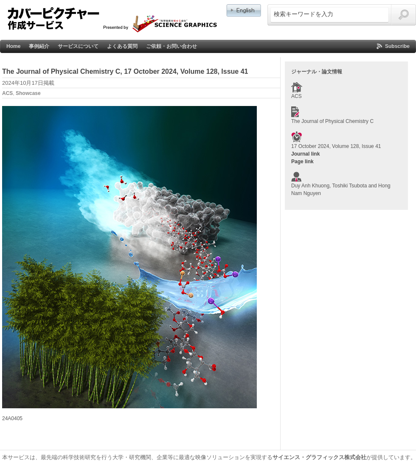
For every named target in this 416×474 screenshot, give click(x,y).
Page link (302, 162)
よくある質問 (122, 46)
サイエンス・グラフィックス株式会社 (319, 457)
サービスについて (78, 46)
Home (13, 46)
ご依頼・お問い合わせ (171, 46)
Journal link (305, 154)
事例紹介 (39, 46)
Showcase (28, 93)
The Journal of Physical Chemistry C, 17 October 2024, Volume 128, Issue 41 (125, 71)
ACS (7, 93)
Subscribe (397, 46)
